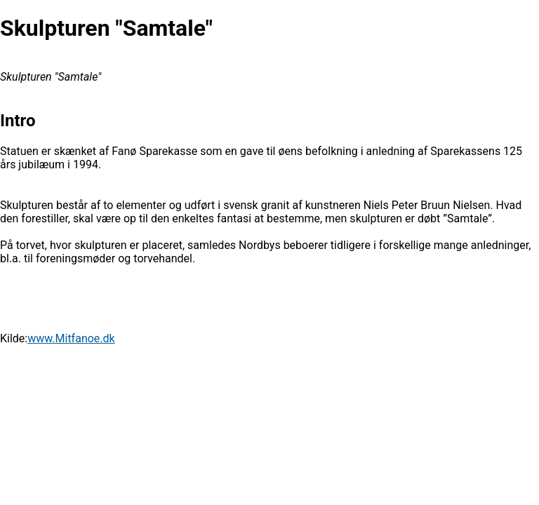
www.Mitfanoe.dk (70, 338)
